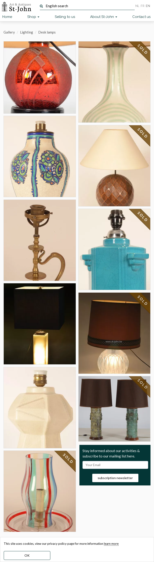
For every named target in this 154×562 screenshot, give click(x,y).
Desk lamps (47, 32)
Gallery (9, 32)
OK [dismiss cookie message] (27, 555)
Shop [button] (33, 17)
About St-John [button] (103, 17)
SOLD (68, 459)
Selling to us (65, 17)
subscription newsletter (115, 478)
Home (7, 17)
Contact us (141, 17)
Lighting (26, 32)
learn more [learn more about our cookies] (111, 543)
